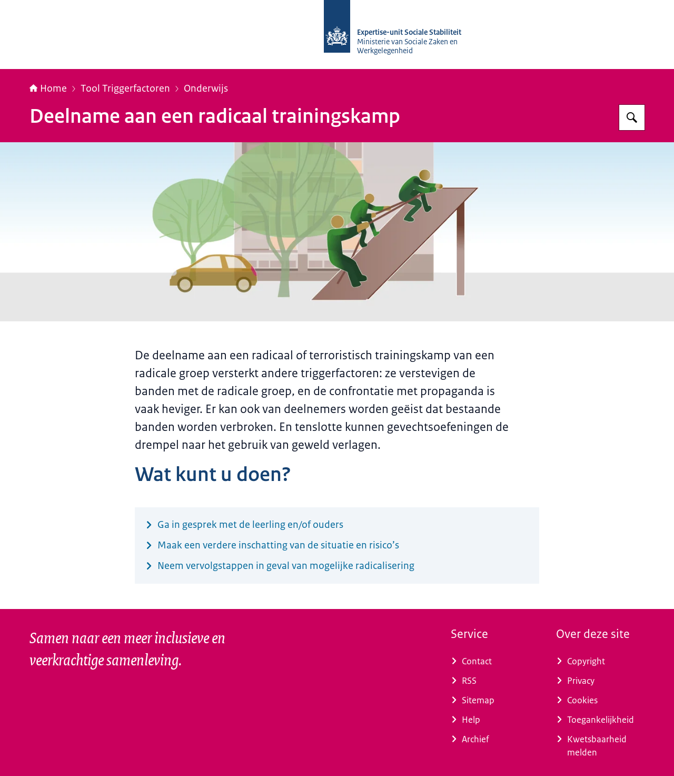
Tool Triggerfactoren (125, 88)
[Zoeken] (632, 117)
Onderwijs (206, 88)
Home (48, 88)
